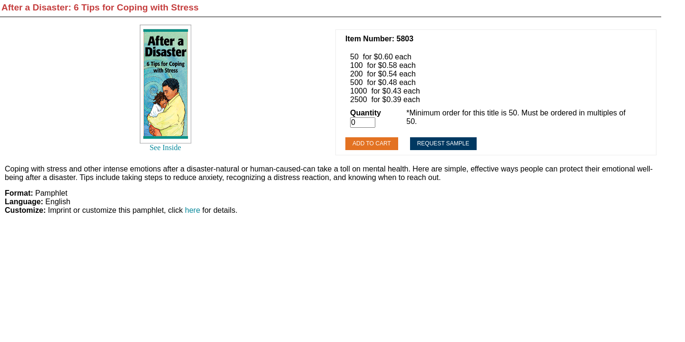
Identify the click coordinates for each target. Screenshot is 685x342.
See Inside (165, 147)
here (192, 210)
